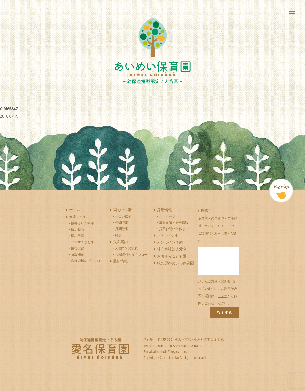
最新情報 (120, 261)
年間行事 (121, 222)
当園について (80, 216)
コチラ (222, 295)
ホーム (74, 209)
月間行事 (121, 228)
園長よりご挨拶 (82, 223)
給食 (118, 235)
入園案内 (120, 241)
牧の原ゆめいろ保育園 (175, 263)
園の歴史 (77, 248)
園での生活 (122, 209)
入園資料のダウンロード (133, 254)
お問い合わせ (168, 235)
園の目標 (77, 235)
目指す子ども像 (82, 242)
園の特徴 (77, 229)
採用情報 (164, 209)
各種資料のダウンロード (89, 260)
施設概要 (77, 254)
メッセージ (167, 216)
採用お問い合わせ (172, 228)
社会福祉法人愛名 (172, 249)
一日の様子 (123, 216)
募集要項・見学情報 (173, 222)
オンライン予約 (170, 242)
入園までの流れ (126, 248)
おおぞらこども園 (172, 256)
